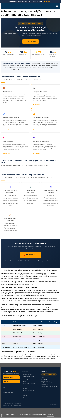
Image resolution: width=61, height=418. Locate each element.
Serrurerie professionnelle (29, 386)
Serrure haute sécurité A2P (29, 383)
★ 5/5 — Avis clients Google (49, 374)
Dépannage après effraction (29, 379)
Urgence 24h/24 (26, 381)
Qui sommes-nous (27, 397)
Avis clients (25, 395)
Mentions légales (5, 414)
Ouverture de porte (27, 374)
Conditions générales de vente (37, 414)
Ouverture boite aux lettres (29, 390)
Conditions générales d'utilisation (19, 414)
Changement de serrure (28, 376)
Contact (6, 381)
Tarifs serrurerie (26, 393)
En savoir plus (6, 106)
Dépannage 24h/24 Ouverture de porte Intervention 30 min (30, 1)
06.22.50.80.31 (30, 41)
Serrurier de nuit (26, 388)
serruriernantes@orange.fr (9, 389)
